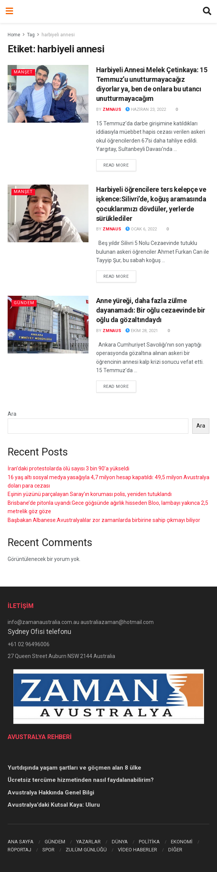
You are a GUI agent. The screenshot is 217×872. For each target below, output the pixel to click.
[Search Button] (207, 11)
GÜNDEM (55, 841)
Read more (119, 165)
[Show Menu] (9, 11)
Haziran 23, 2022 (145, 109)
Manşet (23, 72)
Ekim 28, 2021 (141, 330)
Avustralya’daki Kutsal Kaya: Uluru (54, 804)
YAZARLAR (88, 841)
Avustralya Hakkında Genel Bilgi (51, 792)
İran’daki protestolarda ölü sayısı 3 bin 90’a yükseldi (68, 468)
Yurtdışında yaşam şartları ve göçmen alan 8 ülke (74, 767)
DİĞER (175, 850)
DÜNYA (120, 841)
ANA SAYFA (21, 841)
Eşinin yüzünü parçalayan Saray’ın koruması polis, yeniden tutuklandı (90, 494)
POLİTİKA (149, 841)
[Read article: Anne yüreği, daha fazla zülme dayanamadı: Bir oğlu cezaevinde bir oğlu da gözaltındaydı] (48, 324)
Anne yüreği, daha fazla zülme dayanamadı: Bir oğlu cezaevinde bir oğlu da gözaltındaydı (150, 310)
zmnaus (112, 109)
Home (14, 34)
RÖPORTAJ (19, 850)
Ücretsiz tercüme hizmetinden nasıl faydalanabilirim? (81, 779)
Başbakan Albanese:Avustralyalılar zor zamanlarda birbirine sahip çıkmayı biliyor (104, 520)
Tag (31, 34)
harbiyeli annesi (58, 34)
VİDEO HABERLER (137, 850)
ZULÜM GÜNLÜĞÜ (86, 850)
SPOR (48, 850)
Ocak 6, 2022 (141, 229)
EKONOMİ (182, 841)
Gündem (24, 302)
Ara (12, 414)
